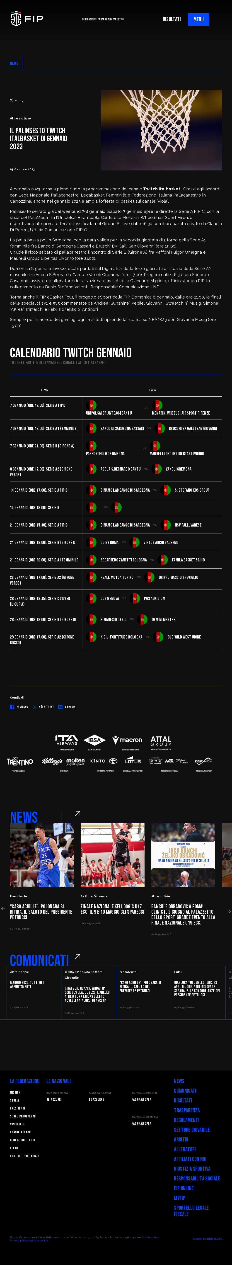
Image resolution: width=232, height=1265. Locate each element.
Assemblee (17, 1124)
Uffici (14, 1148)
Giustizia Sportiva (192, 1169)
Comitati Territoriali (24, 1156)
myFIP (179, 1198)
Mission (15, 1092)
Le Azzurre (96, 1099)
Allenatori (185, 1149)
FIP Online (183, 1188)
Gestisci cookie (38, 1240)
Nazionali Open (141, 1099)
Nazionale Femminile (100, 1093)
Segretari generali (23, 1116)
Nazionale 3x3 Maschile (144, 1093)
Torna (17, 101)
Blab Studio (214, 1238)
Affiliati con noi (190, 1159)
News (179, 1081)
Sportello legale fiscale (191, 1211)
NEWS (14, 63)
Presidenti (17, 1108)
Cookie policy (150, 1237)
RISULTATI (172, 19)
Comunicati (185, 1091)
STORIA (14, 1100)
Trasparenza (187, 1110)
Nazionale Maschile (57, 1093)
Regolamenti (186, 1120)
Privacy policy (19, 1240)
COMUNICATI (39, 961)
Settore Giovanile (192, 1130)
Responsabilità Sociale (197, 1178)
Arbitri (181, 1139)
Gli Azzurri (54, 1099)
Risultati (183, 1100)
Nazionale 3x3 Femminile (145, 1117)
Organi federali (20, 1132)
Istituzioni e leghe (23, 1140)
